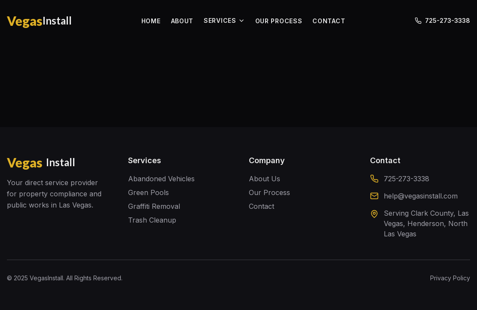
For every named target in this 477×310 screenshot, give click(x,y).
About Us (264, 178)
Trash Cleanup (152, 220)
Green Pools (148, 192)
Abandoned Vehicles (161, 178)
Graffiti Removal (154, 206)
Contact (261, 206)
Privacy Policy (450, 278)
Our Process (269, 192)
